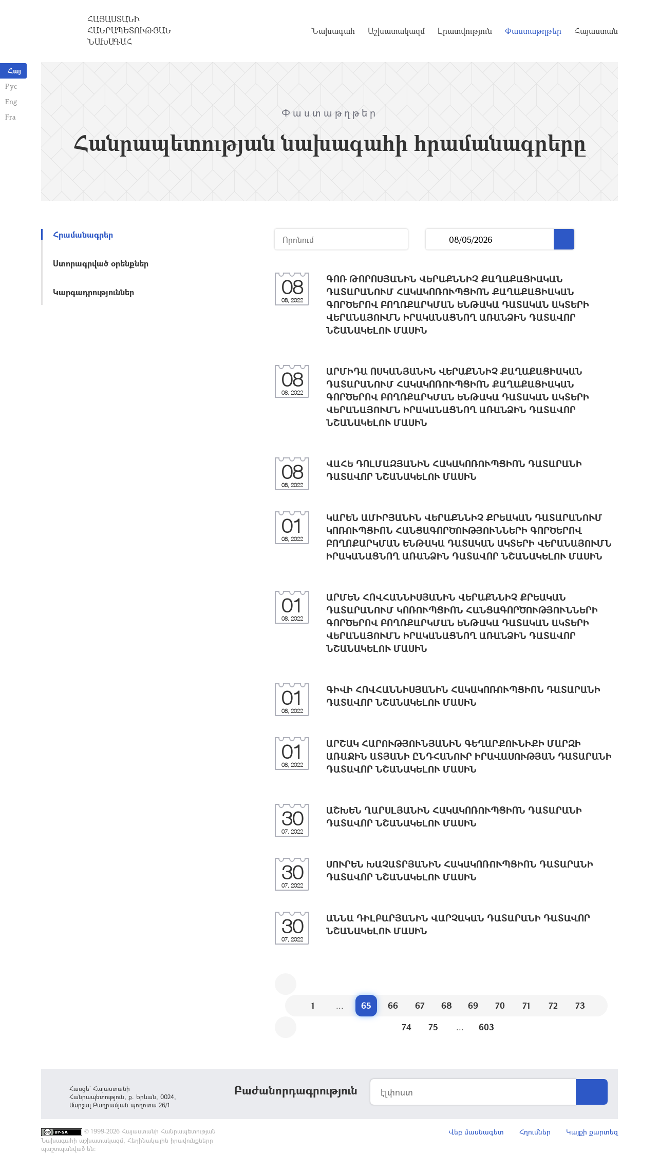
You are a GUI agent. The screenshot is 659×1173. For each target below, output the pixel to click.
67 (420, 1005)
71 (526, 1005)
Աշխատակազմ (396, 30)
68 (446, 1005)
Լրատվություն (465, 30)
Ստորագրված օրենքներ (100, 263)
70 (500, 1005)
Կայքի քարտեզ (592, 1132)
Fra (10, 117)
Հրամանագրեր (83, 234)
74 (406, 1027)
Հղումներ (535, 1132)
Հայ (14, 70)
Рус (11, 86)
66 (393, 1005)
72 (553, 1005)
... (437, 239)
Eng (11, 101)
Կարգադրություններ (93, 291)
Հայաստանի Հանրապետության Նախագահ (129, 30)
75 (433, 1027)
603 (486, 1027)
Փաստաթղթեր (533, 30)
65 (366, 1005)
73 (580, 1005)
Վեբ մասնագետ (476, 1132)
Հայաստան (596, 30)
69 (473, 1005)
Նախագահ (333, 30)
